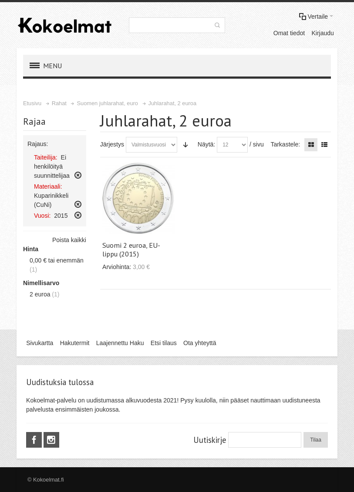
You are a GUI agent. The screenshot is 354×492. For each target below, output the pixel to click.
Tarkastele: (285, 144)
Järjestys (112, 144)
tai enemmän (57, 260)
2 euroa (40, 294)
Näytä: (206, 144)
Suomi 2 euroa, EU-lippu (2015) (131, 249)
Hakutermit (75, 342)
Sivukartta (39, 342)
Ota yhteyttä (199, 342)
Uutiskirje (209, 440)
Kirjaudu (322, 33)
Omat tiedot (289, 33)
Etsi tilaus (164, 342)
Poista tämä (78, 175)
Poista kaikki (69, 239)
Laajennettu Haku (120, 342)
